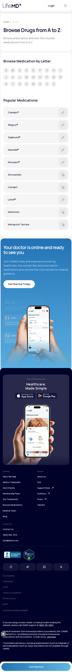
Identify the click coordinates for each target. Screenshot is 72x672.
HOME (6, 22)
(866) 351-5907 (46, 625)
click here (51, 637)
